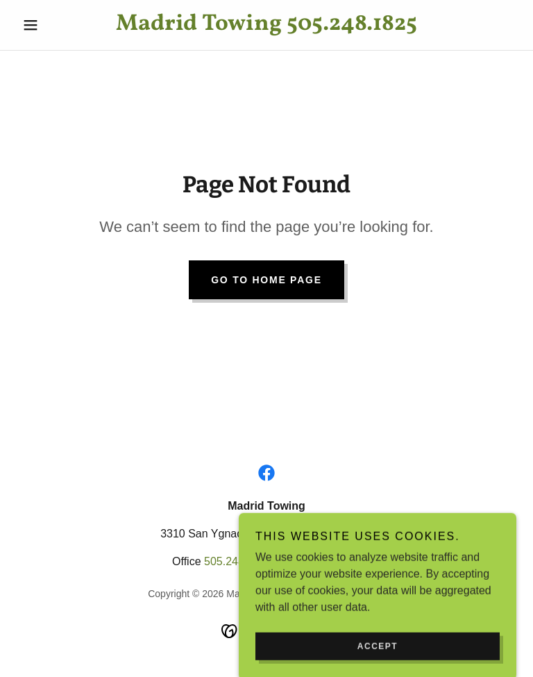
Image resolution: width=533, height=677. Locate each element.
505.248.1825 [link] (238, 561)
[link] (266, 26)
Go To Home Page (266, 279)
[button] (54, 25)
